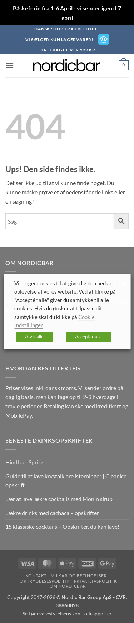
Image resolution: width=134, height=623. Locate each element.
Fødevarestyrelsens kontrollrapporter (70, 613)
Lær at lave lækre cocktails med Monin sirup (59, 498)
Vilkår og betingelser (79, 575)
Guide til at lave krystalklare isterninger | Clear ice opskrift (65, 481)
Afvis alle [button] (34, 336)
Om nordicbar (68, 586)
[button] (9, 65)
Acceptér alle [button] (88, 336)
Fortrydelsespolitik (43, 581)
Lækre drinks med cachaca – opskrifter (52, 512)
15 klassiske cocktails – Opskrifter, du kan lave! (62, 526)
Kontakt (36, 575)
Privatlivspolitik (95, 581)
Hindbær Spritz (24, 462)
